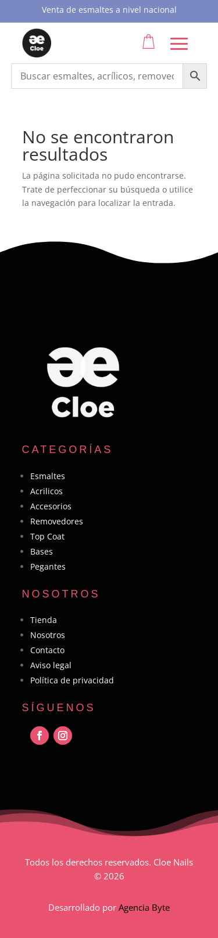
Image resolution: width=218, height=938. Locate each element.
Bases (41, 551)
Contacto (47, 649)
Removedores (56, 521)
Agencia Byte (144, 907)
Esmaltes (47, 475)
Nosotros (47, 634)
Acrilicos (46, 491)
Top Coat (47, 536)
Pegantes (48, 566)
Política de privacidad (72, 680)
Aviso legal (51, 665)
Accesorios (51, 506)
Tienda (43, 619)
